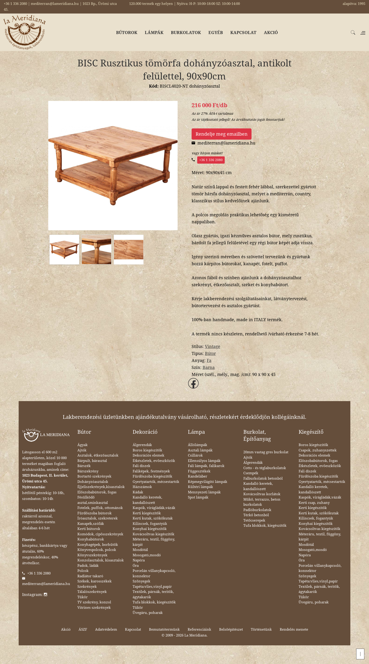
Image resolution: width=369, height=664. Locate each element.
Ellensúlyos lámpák (204, 461)
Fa (209, 360)
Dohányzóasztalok (92, 482)
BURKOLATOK (186, 32)
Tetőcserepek (254, 520)
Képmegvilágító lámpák (207, 482)
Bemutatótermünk (164, 629)
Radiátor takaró (90, 576)
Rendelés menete (294, 629)
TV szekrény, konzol (94, 602)
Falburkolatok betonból (263, 478)
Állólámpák (197, 445)
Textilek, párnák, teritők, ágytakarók (153, 594)
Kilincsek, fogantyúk (150, 524)
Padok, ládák (88, 566)
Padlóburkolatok (257, 510)
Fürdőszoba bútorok (94, 513)
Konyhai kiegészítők (150, 529)
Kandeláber (197, 476)
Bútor (210, 353)
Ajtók (81, 450)
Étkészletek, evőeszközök (154, 461)
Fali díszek (141, 466)
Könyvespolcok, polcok (96, 550)
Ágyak (82, 445)
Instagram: (34, 594)
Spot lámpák (198, 497)
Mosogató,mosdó (147, 555)
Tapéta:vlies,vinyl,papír (152, 587)
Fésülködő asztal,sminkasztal (92, 500)
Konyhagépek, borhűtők (97, 545)
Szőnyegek (141, 581)
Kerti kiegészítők (147, 513)
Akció (66, 629)
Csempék (250, 473)
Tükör (82, 597)
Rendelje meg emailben (222, 134)
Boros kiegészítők (147, 450)
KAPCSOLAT (243, 32)
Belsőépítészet (231, 629)
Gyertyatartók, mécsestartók (156, 482)
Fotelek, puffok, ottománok (100, 508)
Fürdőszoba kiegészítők (152, 476)
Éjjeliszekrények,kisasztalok (101, 487)
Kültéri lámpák (200, 487)
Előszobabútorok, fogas (97, 492)
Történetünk (261, 629)
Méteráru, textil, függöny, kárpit (154, 542)
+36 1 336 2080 (211, 160)
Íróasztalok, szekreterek (97, 518)
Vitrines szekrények (94, 608)
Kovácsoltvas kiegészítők (153, 534)
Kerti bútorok (88, 529)
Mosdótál (140, 550)
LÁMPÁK (154, 32)
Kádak (138, 492)
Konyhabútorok (90, 539)
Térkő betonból (256, 515)
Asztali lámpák (200, 450)
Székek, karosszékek (94, 581)
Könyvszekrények (92, 555)
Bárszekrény (87, 471)
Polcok (83, 571)
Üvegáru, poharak (148, 613)
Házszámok (142, 487)
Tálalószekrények (92, 592)
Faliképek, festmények (151, 471)
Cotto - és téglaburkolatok (264, 468)
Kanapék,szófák (90, 524)
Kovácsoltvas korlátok (261, 494)
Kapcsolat (133, 629)
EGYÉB (215, 32)
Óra (136, 566)
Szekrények (87, 587)
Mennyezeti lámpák (204, 492)
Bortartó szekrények (94, 476)
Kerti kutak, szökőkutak (153, 518)
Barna (209, 367)
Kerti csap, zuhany (314, 503)
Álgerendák (142, 445)
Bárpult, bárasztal (92, 461)
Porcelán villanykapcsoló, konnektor (154, 573)
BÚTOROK (126, 32)
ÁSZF (83, 629)
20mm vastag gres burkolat (265, 452)
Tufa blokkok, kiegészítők (154, 602)
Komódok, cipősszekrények (100, 534)
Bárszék (84, 466)
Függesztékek (199, 471)
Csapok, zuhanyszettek (318, 450)
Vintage (212, 346)
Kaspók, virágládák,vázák (154, 508)
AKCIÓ (271, 32)
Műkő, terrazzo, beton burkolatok (261, 502)
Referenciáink (199, 629)
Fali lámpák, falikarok (206, 466)
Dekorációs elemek (148, 455)
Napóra (139, 560)
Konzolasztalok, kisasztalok (100, 560)
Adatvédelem (106, 629)
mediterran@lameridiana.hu (46, 584)
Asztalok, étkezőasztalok (97, 455)
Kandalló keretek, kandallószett (147, 500)
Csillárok (195, 455)
